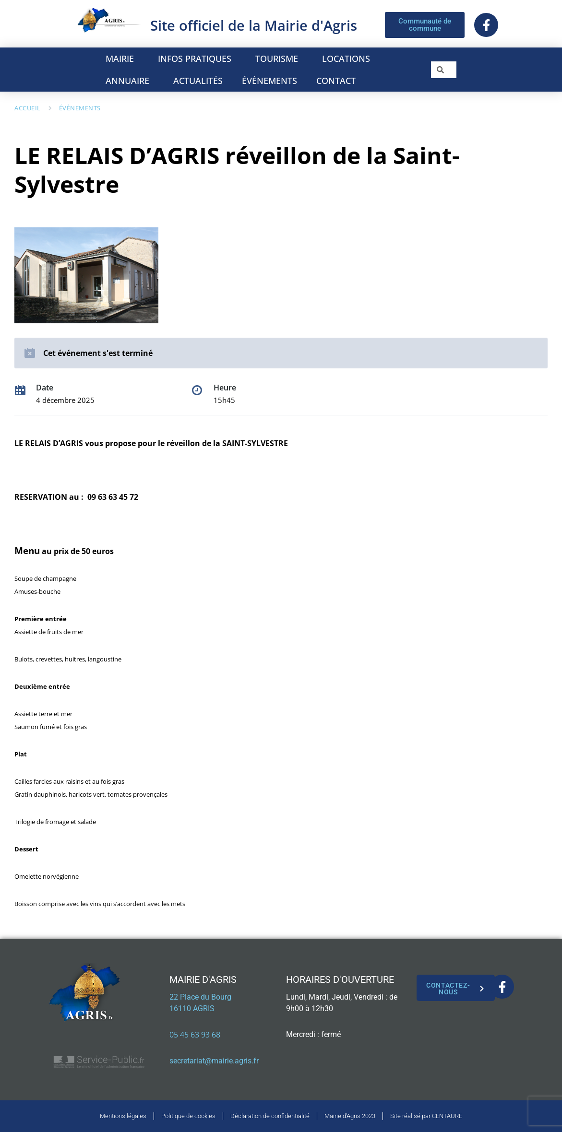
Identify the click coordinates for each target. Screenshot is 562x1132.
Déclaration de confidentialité (270, 1116)
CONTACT (336, 80)
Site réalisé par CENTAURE (426, 1116)
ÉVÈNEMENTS (269, 80)
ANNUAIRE (130, 80)
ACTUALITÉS (198, 80)
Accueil (27, 108)
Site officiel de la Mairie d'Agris (253, 25)
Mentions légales (123, 1116)
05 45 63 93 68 (194, 1034)
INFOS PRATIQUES (197, 58)
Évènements (80, 108)
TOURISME (279, 58)
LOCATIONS (348, 58)
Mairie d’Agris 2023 (349, 1116)
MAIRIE (122, 58)
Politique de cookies (188, 1116)
